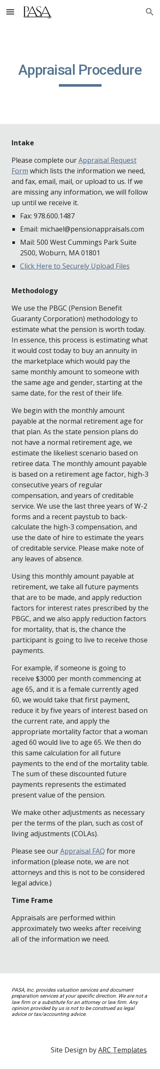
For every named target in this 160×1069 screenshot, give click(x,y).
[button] (10, 11)
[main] (80, 74)
